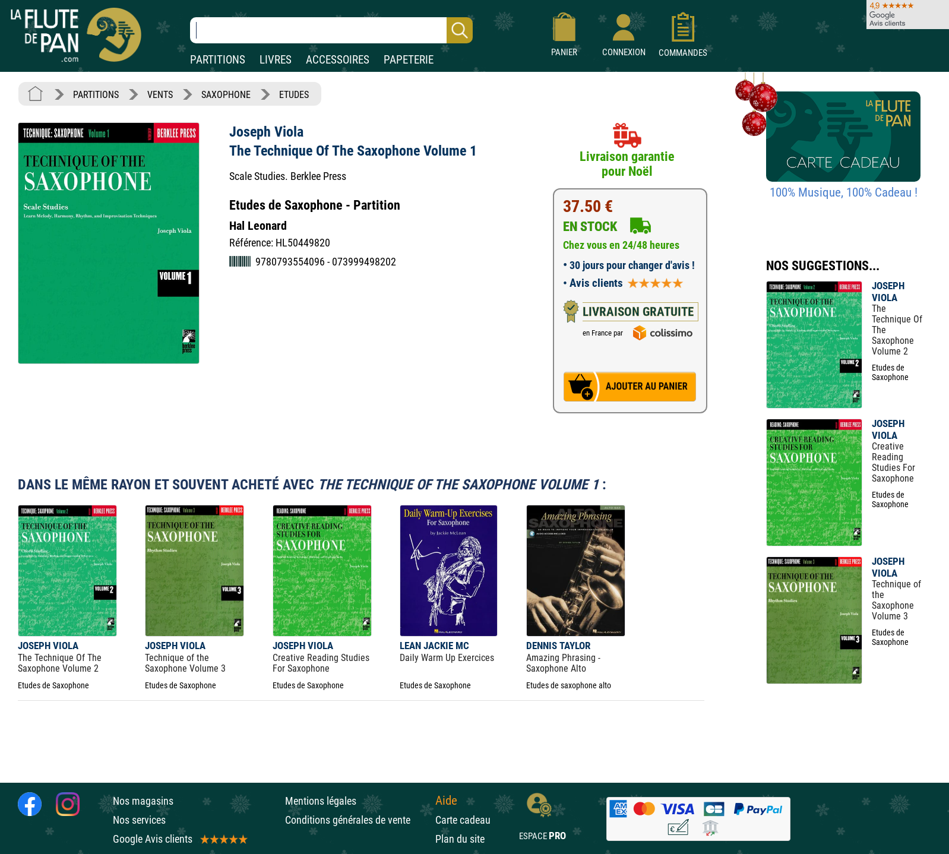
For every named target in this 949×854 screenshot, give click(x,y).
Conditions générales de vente (357, 820)
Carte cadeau (463, 820)
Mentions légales (320, 801)
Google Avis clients (179, 839)
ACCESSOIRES (337, 60)
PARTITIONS (217, 60)
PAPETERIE (409, 60)
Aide (446, 800)
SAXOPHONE (226, 94)
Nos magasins (143, 801)
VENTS (160, 94)
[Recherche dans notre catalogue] (331, 30)
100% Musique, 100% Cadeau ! (844, 192)
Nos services (139, 820)
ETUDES (294, 94)
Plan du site (460, 839)
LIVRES (276, 60)
